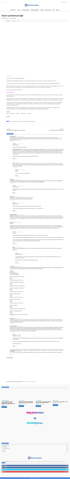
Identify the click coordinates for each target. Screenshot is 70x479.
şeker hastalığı (24, 121)
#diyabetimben (35, 412)
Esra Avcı (8, 20)
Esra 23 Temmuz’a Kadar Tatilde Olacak (56, 130)
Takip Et (66, 467)
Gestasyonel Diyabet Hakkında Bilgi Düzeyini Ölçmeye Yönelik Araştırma (26, 402)
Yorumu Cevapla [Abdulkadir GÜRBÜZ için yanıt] (12, 219)
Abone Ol (66, 471)
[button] (64, 2)
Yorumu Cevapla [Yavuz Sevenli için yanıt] (12, 229)
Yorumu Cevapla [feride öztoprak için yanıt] (12, 141)
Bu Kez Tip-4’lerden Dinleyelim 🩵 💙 (60, 401)
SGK (34, 121)
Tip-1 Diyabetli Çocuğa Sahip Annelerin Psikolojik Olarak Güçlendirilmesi (43, 402)
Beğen (67, 465)
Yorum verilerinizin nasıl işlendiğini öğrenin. (29, 381)
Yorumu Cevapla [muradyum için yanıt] (12, 200)
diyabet (10, 121)
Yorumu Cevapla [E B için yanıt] (15, 167)
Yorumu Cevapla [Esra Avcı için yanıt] (15, 159)
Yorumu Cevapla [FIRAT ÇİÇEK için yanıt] (12, 183)
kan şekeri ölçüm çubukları (17, 121)
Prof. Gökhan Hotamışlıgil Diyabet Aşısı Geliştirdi (15, 130)
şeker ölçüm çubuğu (30, 121)
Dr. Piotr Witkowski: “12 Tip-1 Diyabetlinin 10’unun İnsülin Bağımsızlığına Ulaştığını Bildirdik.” (8, 402)
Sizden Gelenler (55, 400)
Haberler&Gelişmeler (5, 18)
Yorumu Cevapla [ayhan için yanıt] (15, 250)
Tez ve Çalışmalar (21, 400)
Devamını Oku (55, 405)
